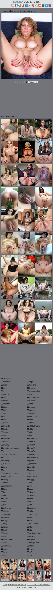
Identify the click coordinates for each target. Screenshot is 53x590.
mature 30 (32, 439)
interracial (6, 546)
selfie (30, 483)
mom (30, 404)
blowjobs (5, 426)
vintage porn (33, 543)
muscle (31, 407)
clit (3, 451)
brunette (5, 439)
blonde (5, 423)
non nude (32, 416)
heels (4, 530)
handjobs (5, 527)
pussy (30, 470)
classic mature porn (10, 448)
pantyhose (32, 457)
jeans (4, 549)
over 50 (31, 445)
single (30, 498)
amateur (5, 382)
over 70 (31, 451)
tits (29, 530)
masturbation (33, 391)
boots (4, 432)
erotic (4, 483)
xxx (29, 555)
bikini (4, 416)
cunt (4, 467)
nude (30, 420)
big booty (5, 410)
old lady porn (33, 426)
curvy (4, 470)
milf (29, 394)
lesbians (31, 385)
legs (30, 382)
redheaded (32, 476)
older (30, 432)
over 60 (31, 448)
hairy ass (5, 524)
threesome (32, 524)
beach (4, 401)
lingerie (31, 388)
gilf (3, 505)
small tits (31, 508)
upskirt (31, 536)
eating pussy (7, 476)
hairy (4, 521)
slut (29, 505)
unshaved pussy (34, 533)
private (31, 467)
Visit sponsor (33, 82)
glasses (5, 511)
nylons (31, 423)
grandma (5, 514)
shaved (31, 492)
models (31, 401)
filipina (4, 498)
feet (3, 495)
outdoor (31, 435)
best (4, 407)
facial (4, 489)
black (4, 420)
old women (32, 429)
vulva (30, 546)
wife (30, 552)
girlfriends (6, 508)
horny (4, 533)
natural (31, 410)
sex (29, 486)
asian (4, 388)
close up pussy (8, 454)
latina (4, 555)
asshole (5, 394)
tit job (30, 527)
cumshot (5, 464)
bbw (4, 397)
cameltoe (5, 442)
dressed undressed (10, 473)
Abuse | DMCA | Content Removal (14, 585)
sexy (30, 489)
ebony (4, 480)
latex (4, 552)
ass (3, 391)
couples (5, 457)
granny (5, 517)
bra (3, 435)
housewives (7, 540)
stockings (32, 514)
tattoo (30, 517)
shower (31, 495)
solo (30, 511)
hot (3, 536)
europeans (6, 486)
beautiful (5, 404)
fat (3, 492)
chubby (5, 445)
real (29, 473)
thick (30, 521)
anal (4, 385)
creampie (6, 461)
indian (4, 543)
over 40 (31, 442)
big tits (4, 413)
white (30, 549)
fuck (4, 502)
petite (30, 461)
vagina (31, 540)
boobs (4, 429)
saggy (30, 480)
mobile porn (33, 397)
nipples (31, 413)
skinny (30, 502)
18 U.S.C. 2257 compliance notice (39, 585)
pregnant (31, 464)
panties (31, 454)
